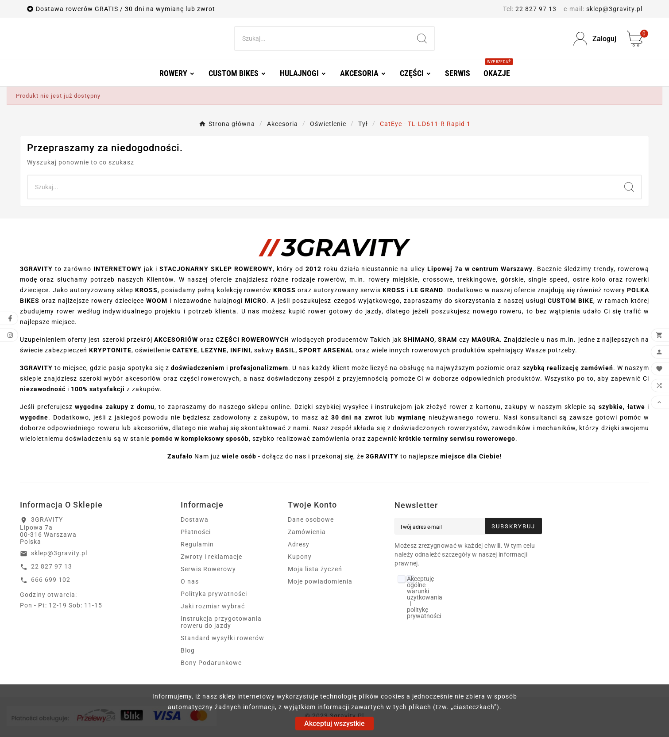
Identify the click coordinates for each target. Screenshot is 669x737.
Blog (188, 652)
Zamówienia (307, 534)
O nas (190, 583)
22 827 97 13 (536, 8)
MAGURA (486, 341)
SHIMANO (418, 341)
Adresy (298, 546)
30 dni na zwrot (357, 419)
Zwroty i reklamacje (211, 558)
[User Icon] (594, 40)
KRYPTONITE (110, 352)
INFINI (240, 352)
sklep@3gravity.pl (614, 8)
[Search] (322, 39)
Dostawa (195, 521)
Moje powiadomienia (320, 583)
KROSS (146, 292)
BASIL (285, 352)
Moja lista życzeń (315, 571)
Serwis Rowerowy (208, 571)
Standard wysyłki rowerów (222, 640)
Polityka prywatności (214, 596)
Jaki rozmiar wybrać (213, 608)
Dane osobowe (311, 521)
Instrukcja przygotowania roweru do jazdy (221, 624)
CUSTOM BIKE (570, 302)
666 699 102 (50, 581)
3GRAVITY (36, 370)
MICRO (256, 302)
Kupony (300, 558)
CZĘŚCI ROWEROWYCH (252, 341)
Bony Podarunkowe (211, 664)
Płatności (196, 534)
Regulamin (197, 546)
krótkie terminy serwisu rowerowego (457, 440)
